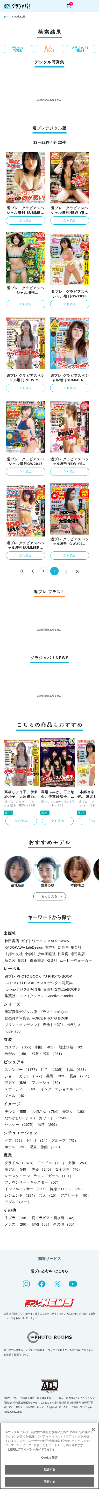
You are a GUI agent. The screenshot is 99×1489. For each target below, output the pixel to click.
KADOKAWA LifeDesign (24, 947)
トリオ (37, 1140)
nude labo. (13, 1031)
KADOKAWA (58, 941)
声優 (42, 1169)
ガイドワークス (33, 941)
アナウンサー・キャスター (32, 1182)
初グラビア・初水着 (54, 1218)
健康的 (17, 1082)
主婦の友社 (14, 954)
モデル (17, 1169)
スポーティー (22, 1089)
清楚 (48, 1124)
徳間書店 (77, 954)
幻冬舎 (63, 947)
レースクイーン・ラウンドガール (39, 1176)
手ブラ (17, 1218)
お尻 (77, 1069)
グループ (64, 1140)
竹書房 (62, 954)
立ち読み (25, 220)
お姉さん (46, 1111)
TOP (6, 17)
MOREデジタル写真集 (54, 983)
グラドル (20, 1163)
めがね (17, 1054)
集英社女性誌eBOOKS (61, 989)
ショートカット (24, 1076)
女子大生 (68, 1169)
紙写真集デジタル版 (21, 1012)
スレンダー (22, 1069)
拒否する (49, 1469)
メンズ (17, 1224)
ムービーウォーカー (75, 960)
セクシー (20, 1124)
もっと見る (49, 896)
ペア (14, 1140)
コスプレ (19, 1047)
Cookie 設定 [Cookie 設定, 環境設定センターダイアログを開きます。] (49, 1457)
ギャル (16, 1095)
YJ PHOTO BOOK (57, 976)
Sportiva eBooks (59, 996)
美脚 (57, 1076)
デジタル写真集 (17, 49)
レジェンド (21, 1195)
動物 (41, 1224)
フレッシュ (47, 1082)
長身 (80, 1076)
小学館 (30, 954)
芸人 (48, 1195)
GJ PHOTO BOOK (20, 983)
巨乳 (53, 1069)
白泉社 (22, 960)
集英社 (76, 947)
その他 (64, 1224)
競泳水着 (72, 1047)
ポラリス (73, 1025)
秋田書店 (12, 941)
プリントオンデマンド (23, 1025)
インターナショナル (63, 1089)
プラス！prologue (53, 1012)
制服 (46, 1047)
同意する (49, 1481)
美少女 (17, 1111)
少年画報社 (46, 954)
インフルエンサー (26, 1189)
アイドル (51, 1163)
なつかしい (21, 1118)
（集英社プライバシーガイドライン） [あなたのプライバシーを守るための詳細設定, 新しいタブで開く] (31, 1449)
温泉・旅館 (46, 1147)
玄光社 (50, 947)
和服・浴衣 (48, 1054)
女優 (79, 1163)
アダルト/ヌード (18, 1202)
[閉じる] (93, 1429)
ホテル (16, 1147)
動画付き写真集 (17, 1018)
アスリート (75, 1195)
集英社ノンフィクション (24, 996)
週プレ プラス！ (49, 49)
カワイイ (54, 1118)
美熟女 (74, 1111)
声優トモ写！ (53, 1025)
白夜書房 (37, 960)
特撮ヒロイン (67, 1189)
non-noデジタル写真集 (23, 989)
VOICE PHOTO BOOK (50, 1018)
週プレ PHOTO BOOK (23, 976)
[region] (49, 1456)
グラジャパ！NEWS (80, 49)
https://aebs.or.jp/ (13, 1411)
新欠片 (10, 960)
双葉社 (52, 960)
